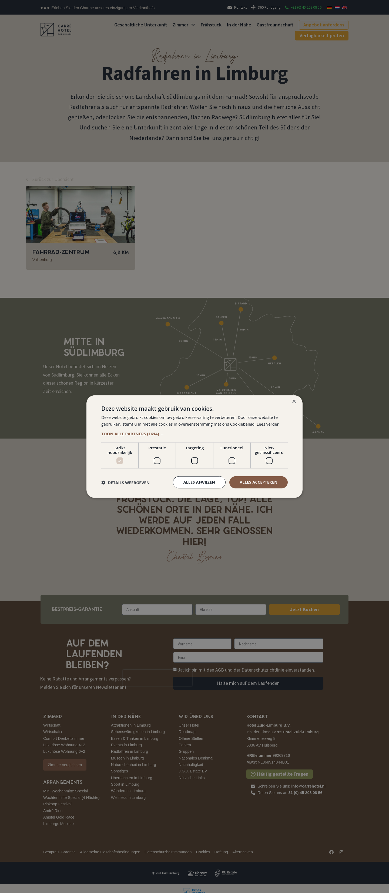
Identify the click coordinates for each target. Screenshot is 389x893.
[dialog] (194, 446)
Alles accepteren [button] (258, 482)
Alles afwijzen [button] (199, 482)
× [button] (294, 401)
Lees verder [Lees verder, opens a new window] (268, 423)
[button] (194, 433)
